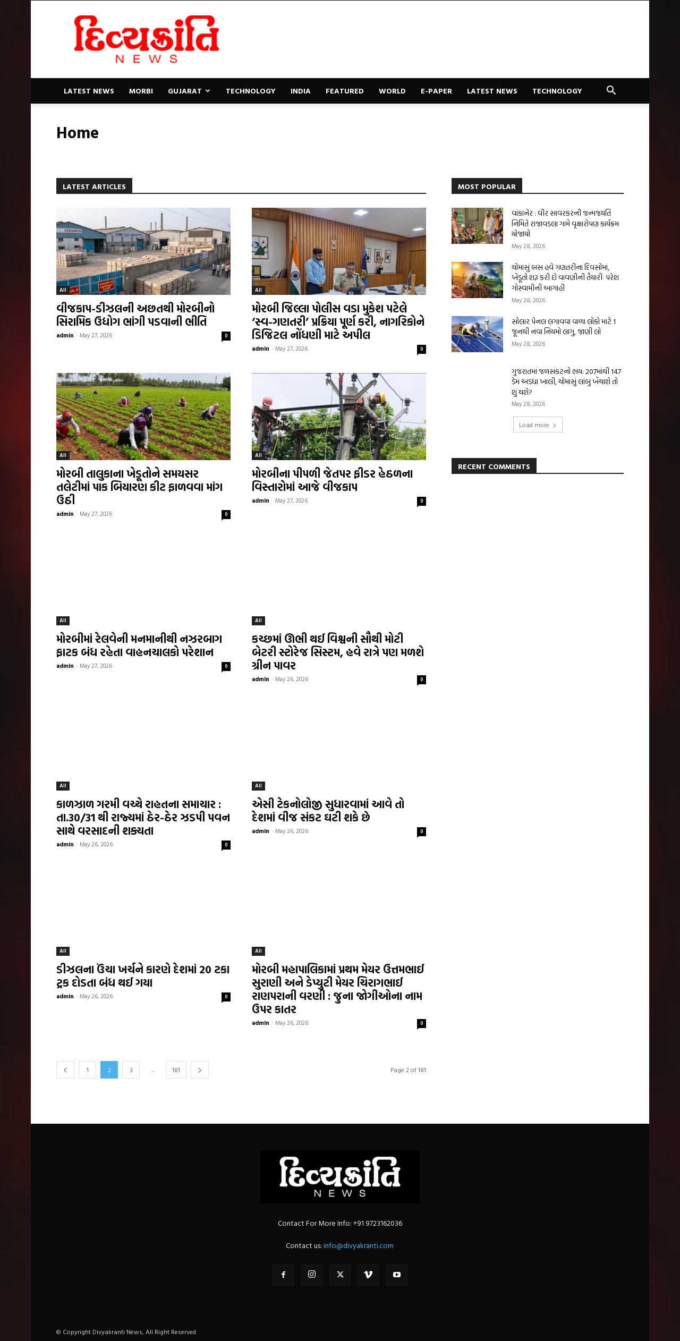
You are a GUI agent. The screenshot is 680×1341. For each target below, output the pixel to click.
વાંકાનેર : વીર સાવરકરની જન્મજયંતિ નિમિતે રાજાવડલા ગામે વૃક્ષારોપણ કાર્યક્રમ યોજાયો (565, 223)
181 (176, 1069)
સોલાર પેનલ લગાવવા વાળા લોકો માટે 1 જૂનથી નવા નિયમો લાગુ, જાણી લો (564, 326)
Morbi (141, 90)
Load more (538, 424)
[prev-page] (65, 1070)
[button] (611, 91)
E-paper (436, 90)
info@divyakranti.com (359, 1245)
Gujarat (189, 90)
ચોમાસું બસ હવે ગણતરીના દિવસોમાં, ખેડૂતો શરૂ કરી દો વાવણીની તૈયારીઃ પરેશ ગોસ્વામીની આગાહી (565, 277)
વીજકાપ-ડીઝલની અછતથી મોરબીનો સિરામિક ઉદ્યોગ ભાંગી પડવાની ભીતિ (135, 315)
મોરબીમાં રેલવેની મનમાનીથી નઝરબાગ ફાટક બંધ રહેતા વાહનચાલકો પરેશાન (139, 645)
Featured (345, 90)
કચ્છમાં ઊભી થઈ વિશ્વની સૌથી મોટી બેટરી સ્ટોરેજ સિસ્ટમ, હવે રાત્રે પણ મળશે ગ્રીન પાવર (338, 652)
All (63, 290)
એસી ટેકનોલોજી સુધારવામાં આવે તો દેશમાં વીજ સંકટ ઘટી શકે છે (328, 810)
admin (65, 335)
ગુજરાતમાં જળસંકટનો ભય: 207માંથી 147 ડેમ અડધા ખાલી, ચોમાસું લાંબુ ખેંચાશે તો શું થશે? (566, 381)
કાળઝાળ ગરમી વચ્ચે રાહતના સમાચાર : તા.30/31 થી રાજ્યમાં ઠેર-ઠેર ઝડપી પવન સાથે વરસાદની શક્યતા (143, 817)
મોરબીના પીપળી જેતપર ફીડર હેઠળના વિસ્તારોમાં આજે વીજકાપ (332, 480)
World (392, 90)
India (301, 90)
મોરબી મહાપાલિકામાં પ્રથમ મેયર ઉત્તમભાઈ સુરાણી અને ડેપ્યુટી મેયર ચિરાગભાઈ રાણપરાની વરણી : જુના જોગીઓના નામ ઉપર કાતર (338, 989)
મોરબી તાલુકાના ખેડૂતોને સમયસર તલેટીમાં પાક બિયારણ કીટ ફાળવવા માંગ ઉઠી (139, 486)
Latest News (89, 90)
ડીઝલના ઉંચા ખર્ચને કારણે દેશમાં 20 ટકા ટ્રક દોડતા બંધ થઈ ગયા (143, 976)
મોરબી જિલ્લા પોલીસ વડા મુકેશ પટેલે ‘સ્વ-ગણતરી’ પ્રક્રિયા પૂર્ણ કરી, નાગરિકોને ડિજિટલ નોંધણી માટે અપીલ (338, 321)
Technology (251, 90)
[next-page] (200, 1070)
